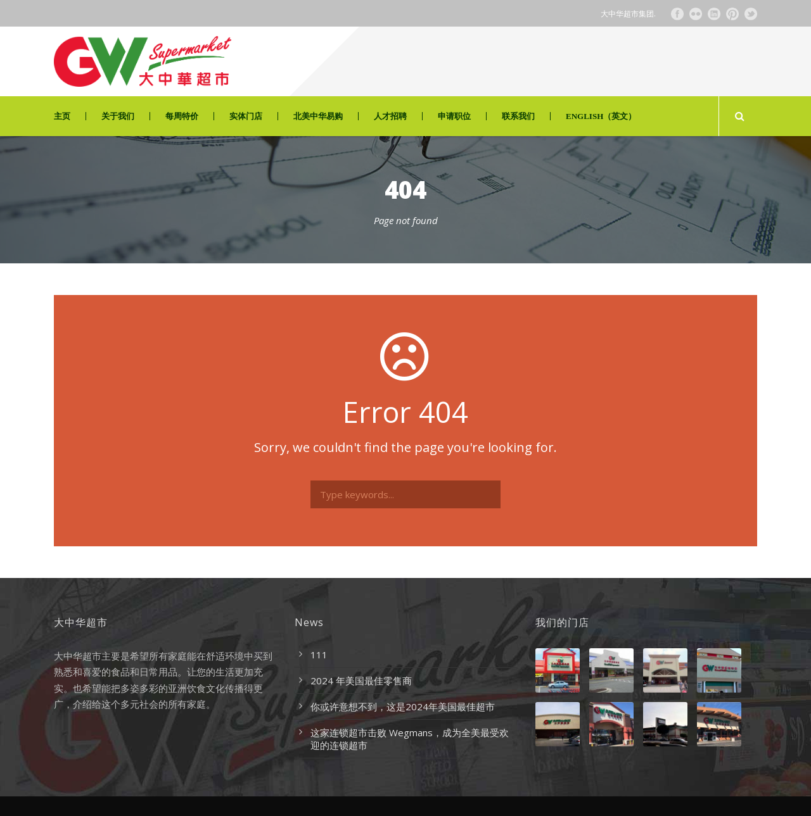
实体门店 (245, 116)
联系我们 (518, 116)
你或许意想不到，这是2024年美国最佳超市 (402, 706)
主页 (62, 116)
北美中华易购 (318, 116)
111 (319, 654)
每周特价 (181, 116)
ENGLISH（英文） (601, 116)
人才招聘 (390, 116)
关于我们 (117, 116)
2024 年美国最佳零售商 (361, 680)
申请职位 (454, 116)
